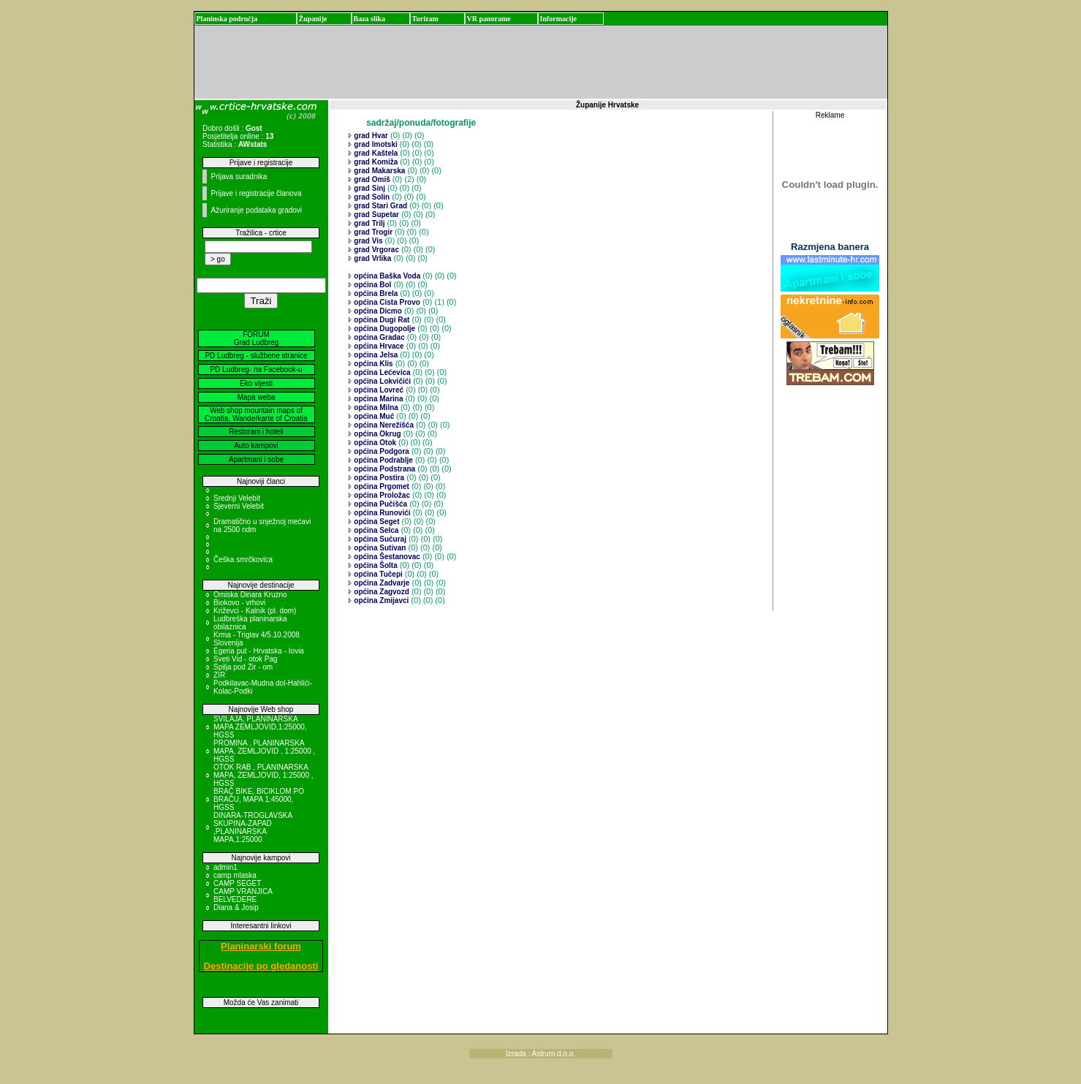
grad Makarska (379, 171)
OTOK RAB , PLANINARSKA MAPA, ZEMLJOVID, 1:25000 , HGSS (263, 775)
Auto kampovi (256, 445)
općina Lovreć (378, 390)
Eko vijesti (256, 383)
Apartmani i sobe (256, 459)
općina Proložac (381, 495)
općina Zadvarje (381, 583)
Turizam (425, 19)
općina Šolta (375, 565)
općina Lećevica (381, 372)
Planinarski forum (261, 946)
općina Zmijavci (380, 600)
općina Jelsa (375, 355)
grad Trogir (372, 232)
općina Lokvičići (381, 381)
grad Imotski (375, 144)
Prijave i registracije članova (256, 193)
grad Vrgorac (375, 250)
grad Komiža (375, 162)
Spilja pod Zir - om (243, 667)
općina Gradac (378, 337)
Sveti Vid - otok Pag (245, 659)
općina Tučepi (377, 574)
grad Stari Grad (380, 206)
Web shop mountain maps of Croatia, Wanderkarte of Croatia (256, 414)
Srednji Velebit (236, 498)
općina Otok (374, 443)
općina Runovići (381, 513)
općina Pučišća (380, 504)
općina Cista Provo (386, 302)
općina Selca (375, 530)
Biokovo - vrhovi (239, 603)
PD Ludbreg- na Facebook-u (256, 369)
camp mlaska (235, 875)
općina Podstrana (384, 469)
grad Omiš (371, 179)
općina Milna (375, 407)
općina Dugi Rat (381, 320)
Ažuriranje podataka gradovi (257, 210)
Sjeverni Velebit (238, 506)
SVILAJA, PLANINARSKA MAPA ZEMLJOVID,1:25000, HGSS (260, 727)
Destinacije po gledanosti (261, 965)
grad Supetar (375, 215)
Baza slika (370, 19)
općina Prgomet (380, 486)
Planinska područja (227, 19)
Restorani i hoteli (256, 432)
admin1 (225, 867)
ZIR (219, 675)
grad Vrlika (372, 258)
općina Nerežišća (383, 425)
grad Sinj (369, 188)
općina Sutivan (379, 548)
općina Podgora (380, 451)
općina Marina (377, 399)
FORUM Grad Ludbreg (256, 338)
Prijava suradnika (239, 177)
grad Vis (367, 241)
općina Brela (375, 293)
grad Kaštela (375, 153)
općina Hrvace (378, 346)
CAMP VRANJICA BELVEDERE (242, 895)
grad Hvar (370, 136)
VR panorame (489, 19)
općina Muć (373, 416)
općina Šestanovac (386, 557)
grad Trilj (368, 223)
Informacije (558, 19)
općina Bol (372, 285)
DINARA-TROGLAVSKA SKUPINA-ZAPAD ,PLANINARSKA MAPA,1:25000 (252, 827)
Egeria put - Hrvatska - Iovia (258, 651)
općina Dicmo (377, 311)
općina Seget (376, 522)
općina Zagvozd (380, 592)
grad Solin (371, 197)
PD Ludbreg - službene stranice (256, 356)
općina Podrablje (382, 460)
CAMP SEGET (237, 883)
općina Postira (378, 478)
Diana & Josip (236, 907)
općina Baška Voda (386, 276)
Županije (313, 19)
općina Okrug (376, 434)
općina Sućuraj (379, 539)
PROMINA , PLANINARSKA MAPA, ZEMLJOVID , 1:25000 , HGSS (264, 751)
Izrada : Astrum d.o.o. (540, 1054)
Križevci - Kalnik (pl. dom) (254, 611)
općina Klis (372, 364)
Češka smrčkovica (243, 560)
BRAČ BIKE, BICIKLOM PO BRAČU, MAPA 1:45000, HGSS (258, 799)
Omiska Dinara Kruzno (250, 595)
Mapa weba (257, 397)
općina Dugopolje (384, 329)
